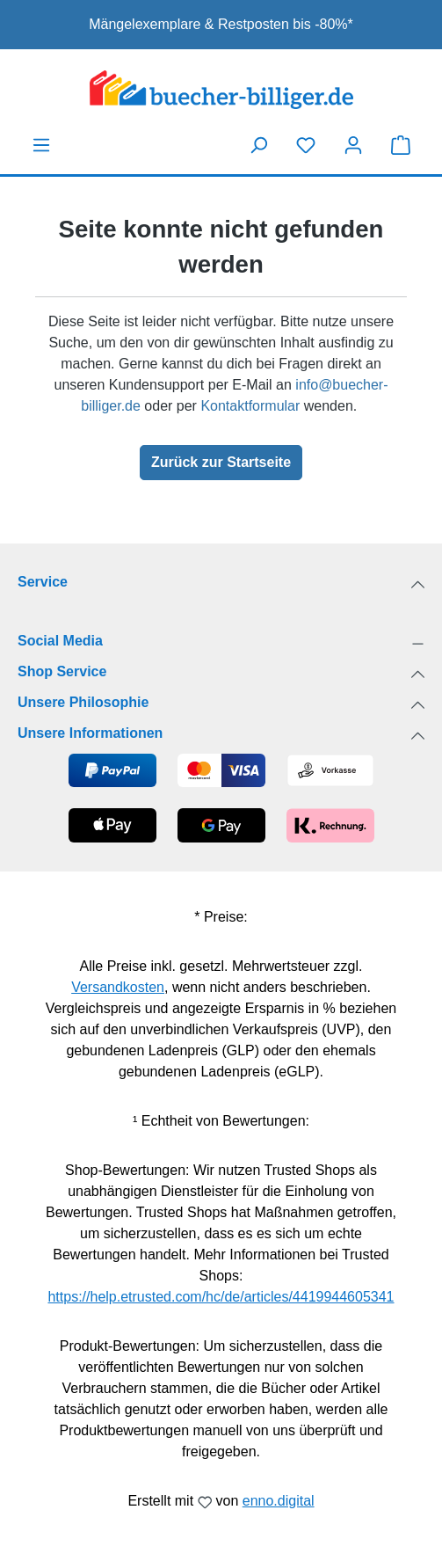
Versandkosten (117, 987)
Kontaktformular (250, 405)
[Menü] (41, 145)
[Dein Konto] (353, 145)
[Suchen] (258, 145)
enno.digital (279, 1500)
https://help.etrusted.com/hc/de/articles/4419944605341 (220, 1296)
